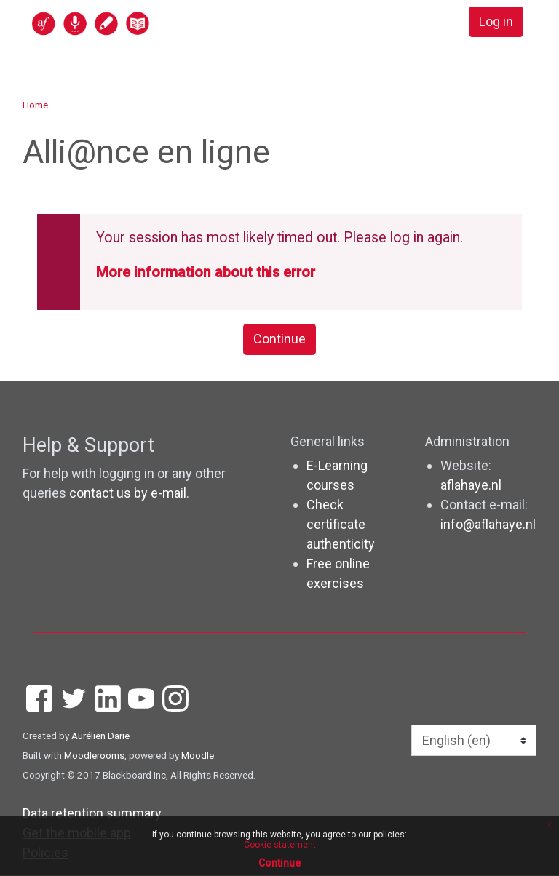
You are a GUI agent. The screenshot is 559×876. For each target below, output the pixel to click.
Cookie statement (280, 845)
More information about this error (205, 272)
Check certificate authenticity (340, 525)
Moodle (197, 756)
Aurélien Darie (100, 736)
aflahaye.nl (470, 485)
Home (35, 105)
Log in (496, 22)
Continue (279, 339)
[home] (147, 23)
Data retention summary (92, 813)
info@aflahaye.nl (488, 525)
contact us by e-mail (127, 493)
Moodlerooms (94, 756)
